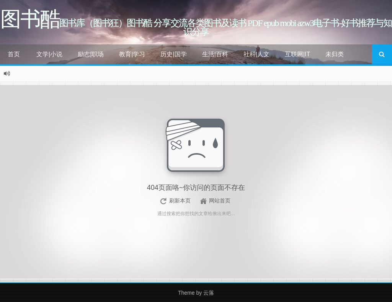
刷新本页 (180, 201)
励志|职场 (91, 54)
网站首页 (219, 201)
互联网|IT (297, 54)
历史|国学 (173, 54)
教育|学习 (132, 54)
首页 (14, 54)
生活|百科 (215, 54)
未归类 (334, 54)
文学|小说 (49, 54)
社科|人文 (256, 54)
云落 (208, 293)
